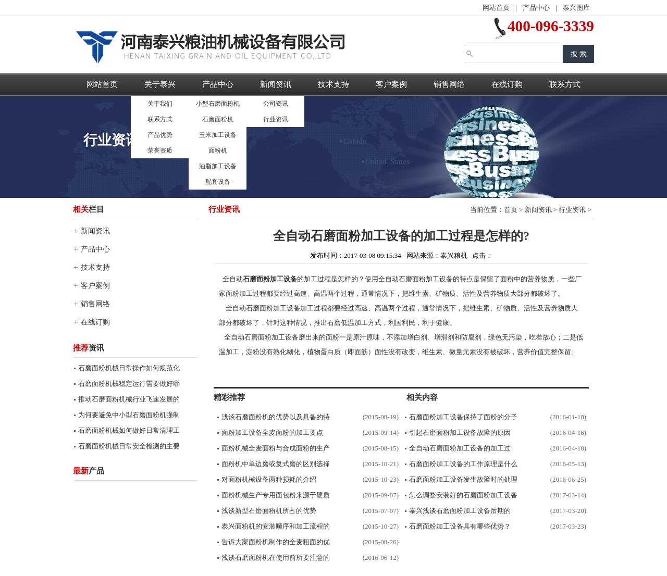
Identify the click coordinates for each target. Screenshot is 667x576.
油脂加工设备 (218, 166)
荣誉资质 (159, 150)
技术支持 (333, 84)
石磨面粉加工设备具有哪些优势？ (460, 526)
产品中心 (536, 7)
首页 (510, 210)
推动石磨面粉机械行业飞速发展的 (129, 399)
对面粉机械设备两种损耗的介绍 (268, 479)
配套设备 (217, 181)
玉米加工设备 (218, 135)
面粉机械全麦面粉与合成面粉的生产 (275, 448)
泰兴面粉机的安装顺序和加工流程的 (275, 526)
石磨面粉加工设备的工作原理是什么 (463, 464)
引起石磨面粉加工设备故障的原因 (460, 432)
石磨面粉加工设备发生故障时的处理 (463, 479)
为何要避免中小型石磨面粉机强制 (129, 415)
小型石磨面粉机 (218, 103)
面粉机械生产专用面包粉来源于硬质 (275, 495)
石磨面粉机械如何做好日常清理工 (129, 430)
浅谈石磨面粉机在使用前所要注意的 (275, 557)
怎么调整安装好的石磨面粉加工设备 (463, 495)
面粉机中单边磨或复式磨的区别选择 (275, 464)
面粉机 (217, 150)
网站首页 (496, 7)
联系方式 (159, 119)
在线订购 (507, 84)
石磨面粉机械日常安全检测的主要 (129, 446)
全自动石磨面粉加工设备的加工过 (460, 448)
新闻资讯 (275, 84)
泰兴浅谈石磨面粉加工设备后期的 (460, 511)
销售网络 (449, 84)
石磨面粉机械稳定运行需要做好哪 (129, 383)
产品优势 (159, 135)
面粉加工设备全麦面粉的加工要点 (272, 432)
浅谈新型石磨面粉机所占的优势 (268, 511)
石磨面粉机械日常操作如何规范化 (129, 368)
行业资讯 (275, 119)
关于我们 (159, 103)
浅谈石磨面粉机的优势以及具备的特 (275, 417)
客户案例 (391, 84)
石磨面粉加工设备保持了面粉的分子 (463, 417)
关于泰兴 (160, 84)
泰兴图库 (576, 7)
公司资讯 (275, 103)
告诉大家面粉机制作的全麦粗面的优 (275, 542)
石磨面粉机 (217, 119)
